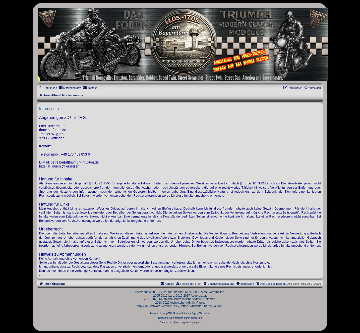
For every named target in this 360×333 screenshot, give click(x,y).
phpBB (167, 313)
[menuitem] (70, 88)
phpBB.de (196, 318)
